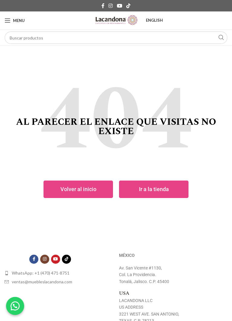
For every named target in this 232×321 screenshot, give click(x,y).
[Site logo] (116, 20)
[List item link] (50, 273)
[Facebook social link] (102, 5)
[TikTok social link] (128, 5)
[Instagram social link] (111, 5)
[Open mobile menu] (15, 20)
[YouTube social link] (119, 5)
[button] (15, 306)
